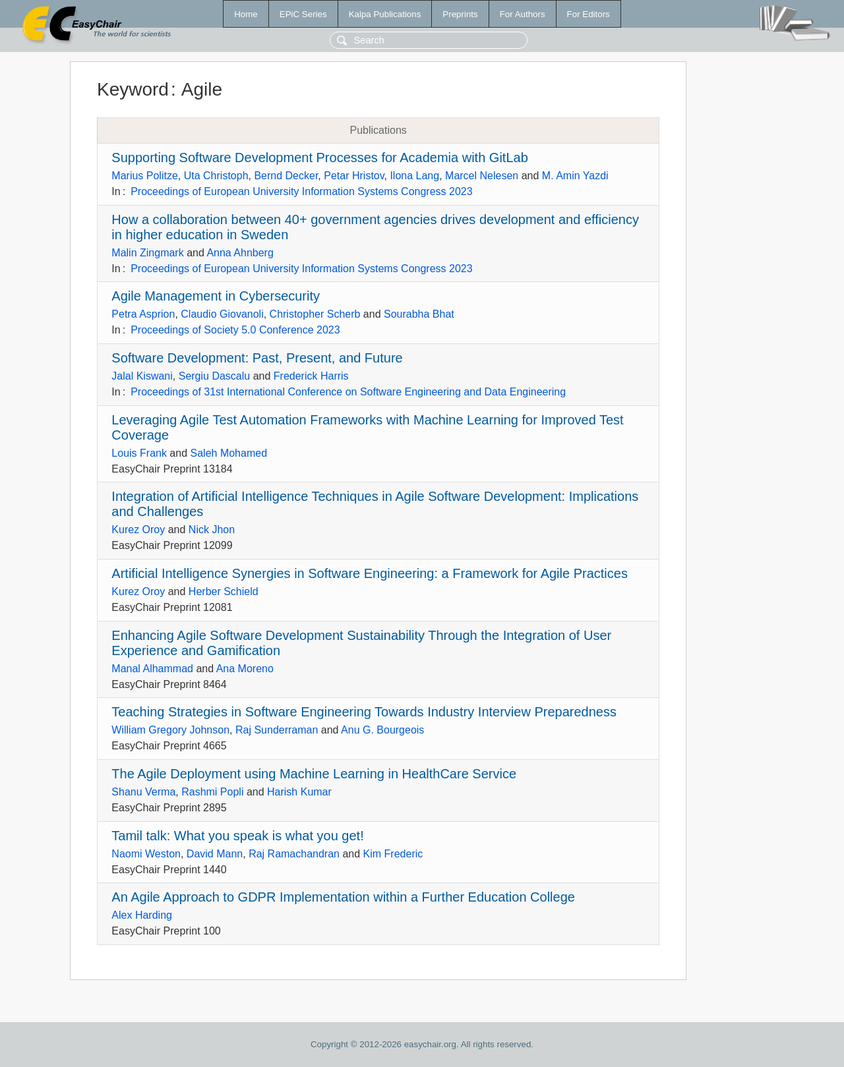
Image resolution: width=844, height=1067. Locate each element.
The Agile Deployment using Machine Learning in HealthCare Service (313, 773)
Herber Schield (223, 591)
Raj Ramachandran (294, 853)
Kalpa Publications (385, 14)
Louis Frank (139, 453)
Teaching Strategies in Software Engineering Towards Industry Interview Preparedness (364, 712)
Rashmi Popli (212, 791)
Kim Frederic (393, 853)
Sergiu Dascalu (215, 376)
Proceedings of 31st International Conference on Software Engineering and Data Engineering (348, 391)
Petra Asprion (143, 314)
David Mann (215, 853)
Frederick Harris (311, 376)
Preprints (459, 14)
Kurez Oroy (138, 529)
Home (246, 14)
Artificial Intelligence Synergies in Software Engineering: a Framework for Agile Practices (369, 573)
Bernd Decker (286, 175)
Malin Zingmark (147, 252)
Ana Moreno (245, 668)
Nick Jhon (212, 529)
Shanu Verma (143, 791)
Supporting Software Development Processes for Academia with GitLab (319, 157)
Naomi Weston (146, 853)
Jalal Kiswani (141, 376)
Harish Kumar (299, 791)
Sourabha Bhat (419, 314)
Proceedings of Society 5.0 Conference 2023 (235, 329)
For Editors (588, 14)
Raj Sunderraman (276, 729)
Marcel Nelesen (481, 175)
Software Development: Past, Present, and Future (256, 358)
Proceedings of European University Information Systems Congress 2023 (301, 191)
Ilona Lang (414, 175)
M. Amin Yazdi (575, 175)
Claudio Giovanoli (222, 314)
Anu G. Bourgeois (382, 729)
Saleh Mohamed (229, 453)
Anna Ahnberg (239, 252)
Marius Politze (144, 175)
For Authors (522, 14)
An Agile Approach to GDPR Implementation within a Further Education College (343, 897)
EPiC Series (303, 14)
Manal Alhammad (152, 668)
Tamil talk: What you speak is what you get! (237, 835)
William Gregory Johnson (170, 729)
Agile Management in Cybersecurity (215, 296)
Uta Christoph (216, 175)
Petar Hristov (354, 175)
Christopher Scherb (315, 314)
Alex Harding (141, 915)
